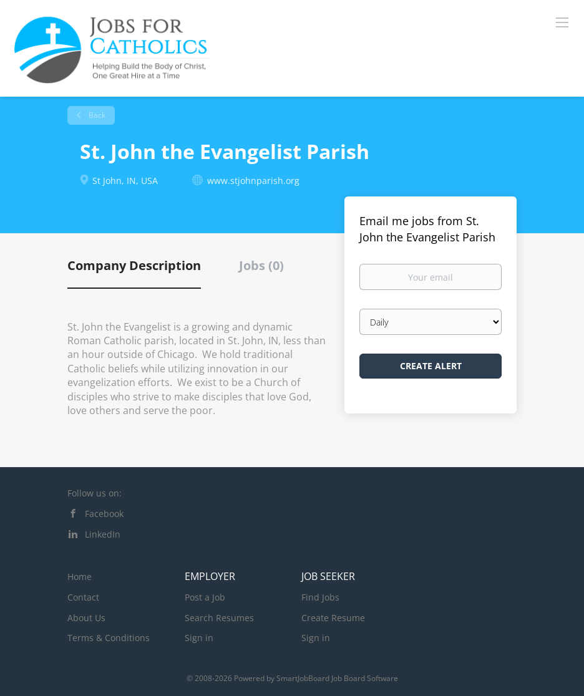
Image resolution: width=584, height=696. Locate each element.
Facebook (104, 514)
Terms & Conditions (108, 638)
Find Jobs (320, 597)
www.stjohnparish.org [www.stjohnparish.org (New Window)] (253, 180)
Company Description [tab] (134, 265)
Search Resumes (219, 618)
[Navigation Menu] (562, 21)
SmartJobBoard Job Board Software (337, 678)
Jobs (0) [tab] (261, 265)
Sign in (199, 638)
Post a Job (205, 597)
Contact (83, 597)
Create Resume (333, 618)
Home (79, 576)
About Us (86, 618)
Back (96, 115)
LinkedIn (102, 534)
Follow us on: (94, 493)
